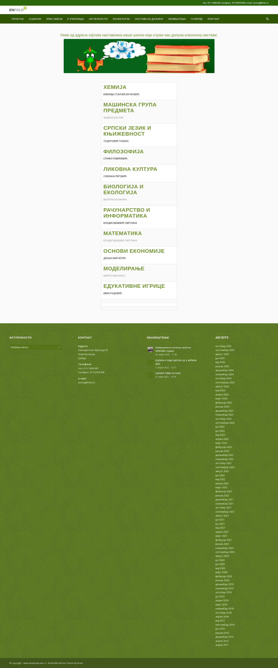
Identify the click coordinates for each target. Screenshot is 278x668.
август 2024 (222, 386)
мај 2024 (220, 390)
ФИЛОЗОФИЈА (123, 151)
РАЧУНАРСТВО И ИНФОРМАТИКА (126, 213)
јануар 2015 (222, 632)
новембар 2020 (224, 548)
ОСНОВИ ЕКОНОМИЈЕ (134, 251)
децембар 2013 (224, 636)
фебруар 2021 (223, 540)
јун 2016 (220, 628)
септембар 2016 (224, 624)
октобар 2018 (223, 612)
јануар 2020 (222, 580)
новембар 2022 (224, 459)
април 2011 (222, 645)
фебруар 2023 (223, 447)
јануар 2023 (222, 451)
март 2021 (221, 535)
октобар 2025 (223, 346)
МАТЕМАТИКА (122, 233)
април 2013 (222, 641)
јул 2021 (219, 519)
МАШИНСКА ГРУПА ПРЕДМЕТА (130, 108)
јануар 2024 (222, 406)
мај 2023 (220, 434)
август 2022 (222, 471)
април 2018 (222, 616)
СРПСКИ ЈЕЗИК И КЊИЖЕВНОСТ (127, 131)
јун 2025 (220, 358)
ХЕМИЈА (115, 87)
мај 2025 (220, 362)
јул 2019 (219, 596)
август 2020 (222, 556)
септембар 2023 (224, 422)
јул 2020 (219, 560)
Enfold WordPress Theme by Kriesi (65, 663)
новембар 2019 (224, 588)
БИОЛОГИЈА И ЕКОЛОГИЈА (123, 189)
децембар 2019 (224, 584)
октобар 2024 (223, 378)
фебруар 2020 (223, 576)
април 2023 (222, 439)
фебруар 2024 (223, 402)
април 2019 (222, 600)
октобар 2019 (223, 592)
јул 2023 (219, 426)
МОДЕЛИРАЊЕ (124, 268)
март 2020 (221, 572)
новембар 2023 (224, 414)
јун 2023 (220, 431)
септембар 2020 (224, 552)
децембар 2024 (224, 370)
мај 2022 (220, 479)
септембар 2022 (224, 467)
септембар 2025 (224, 350)
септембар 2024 (224, 382)
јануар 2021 (222, 544)
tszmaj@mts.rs (86, 382)
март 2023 (221, 443)
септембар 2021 (224, 511)
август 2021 (222, 515)
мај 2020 (220, 568)
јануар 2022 (222, 495)
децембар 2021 (224, 499)
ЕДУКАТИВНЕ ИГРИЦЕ (134, 286)
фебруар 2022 (223, 491)
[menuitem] (17, 19)
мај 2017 (220, 620)
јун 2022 (220, 475)
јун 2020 (220, 564)
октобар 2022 (223, 463)
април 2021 (222, 531)
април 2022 (222, 483)
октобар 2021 (223, 507)
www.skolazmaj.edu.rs (34, 663)
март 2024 (221, 398)
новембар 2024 (224, 374)
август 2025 (222, 354)
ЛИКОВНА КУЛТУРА (130, 169)
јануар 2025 (222, 366)
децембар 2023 (224, 410)
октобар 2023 (223, 418)
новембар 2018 (224, 608)
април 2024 (222, 394)
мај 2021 (220, 527)
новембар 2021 (224, 503)
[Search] (266, 19)
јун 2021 (220, 523)
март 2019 (221, 604)
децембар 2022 (224, 455)
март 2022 (221, 487)
